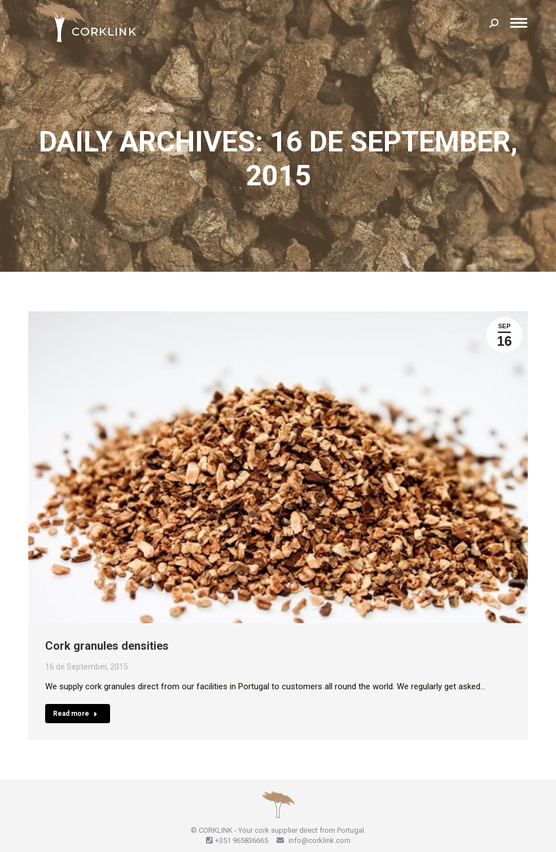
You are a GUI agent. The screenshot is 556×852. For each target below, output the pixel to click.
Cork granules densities (107, 646)
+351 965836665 (241, 840)
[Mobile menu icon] (519, 23)
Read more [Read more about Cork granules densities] (75, 714)
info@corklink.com (319, 840)
